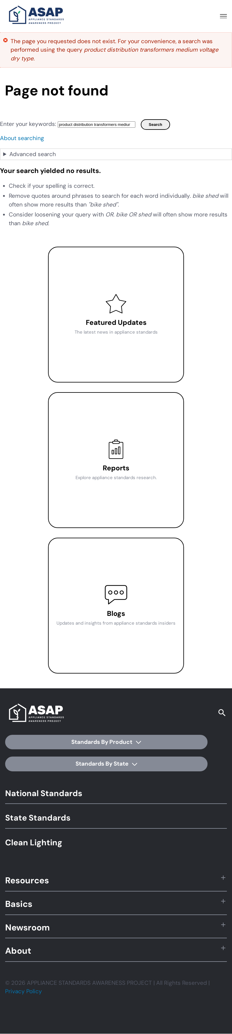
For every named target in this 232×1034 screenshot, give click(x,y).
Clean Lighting (33, 842)
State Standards (37, 817)
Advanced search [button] (32, 154)
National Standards (43, 793)
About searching (22, 138)
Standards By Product (106, 742)
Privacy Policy (23, 991)
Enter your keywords (27, 124)
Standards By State (106, 763)
